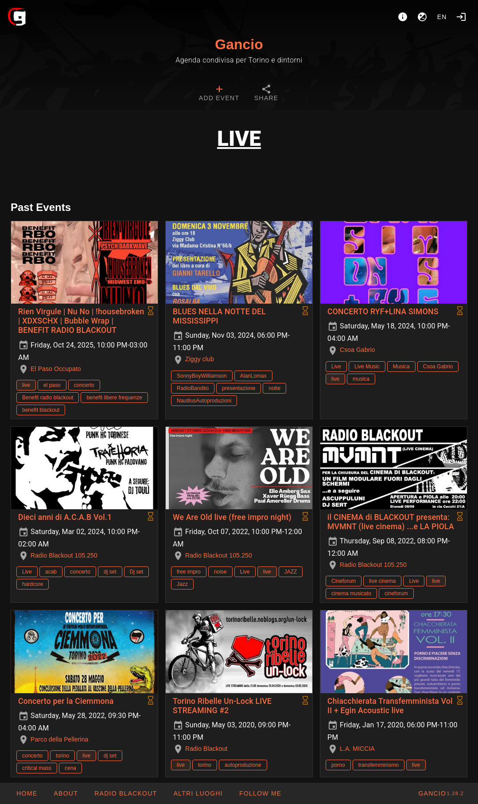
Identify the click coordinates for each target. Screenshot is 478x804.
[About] (402, 17)
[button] (197, 793)
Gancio (239, 44)
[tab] (219, 94)
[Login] (461, 17)
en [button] (442, 16)
